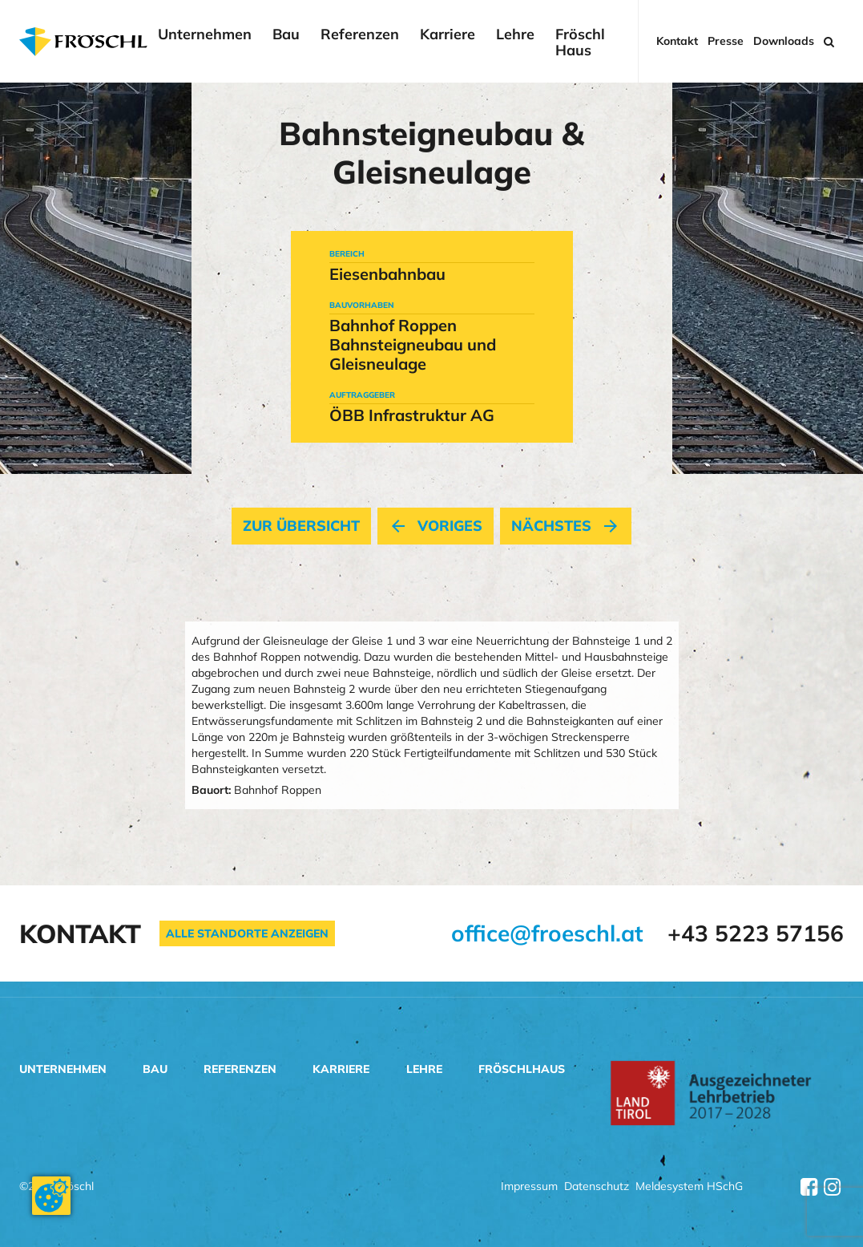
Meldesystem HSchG (689, 1187)
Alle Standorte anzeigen (247, 933)
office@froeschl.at (547, 933)
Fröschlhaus (521, 1069)
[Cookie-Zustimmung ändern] (51, 1195)
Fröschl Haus (580, 42)
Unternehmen (205, 34)
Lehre (515, 34)
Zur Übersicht (301, 526)
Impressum (529, 1187)
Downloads (783, 41)
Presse (726, 41)
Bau (286, 34)
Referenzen (360, 34)
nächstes (565, 526)
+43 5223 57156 (755, 933)
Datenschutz (596, 1187)
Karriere (447, 34)
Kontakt (677, 41)
